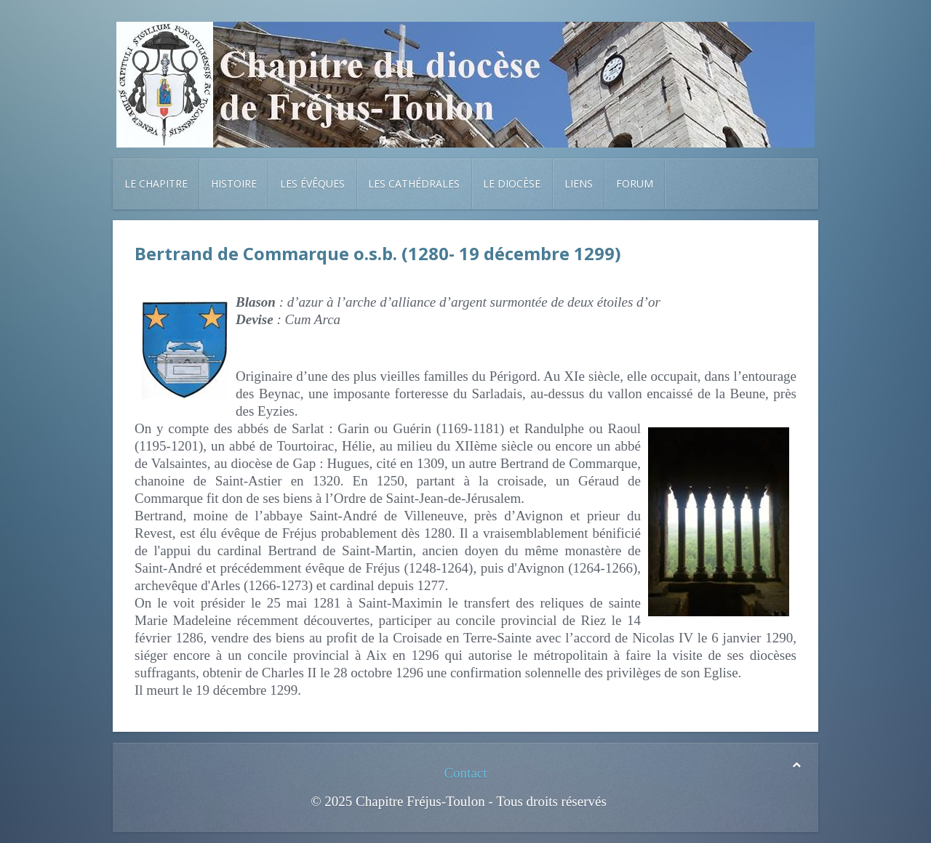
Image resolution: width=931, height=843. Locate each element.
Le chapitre (156, 183)
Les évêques (312, 183)
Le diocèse (511, 183)
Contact (465, 773)
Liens (578, 183)
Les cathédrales (414, 183)
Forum (634, 183)
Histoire (234, 183)
